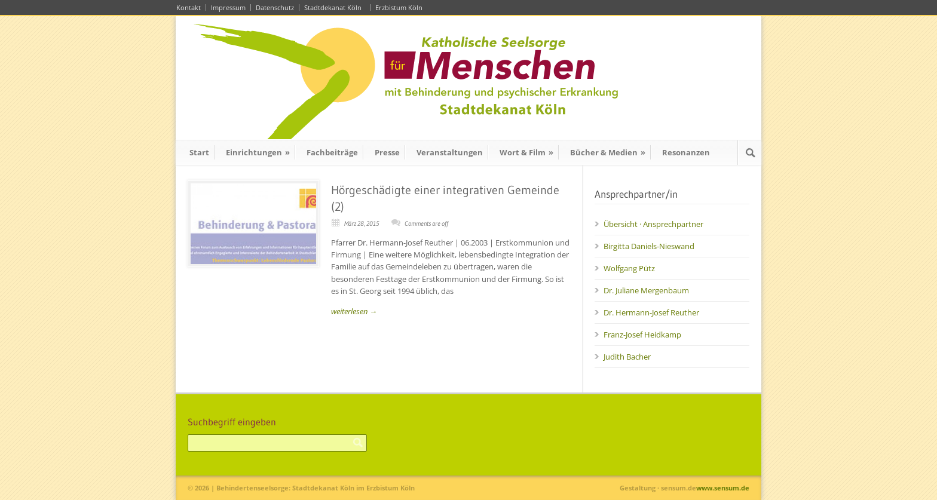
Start (199, 152)
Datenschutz (275, 7)
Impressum (228, 7)
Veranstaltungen (450, 152)
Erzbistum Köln (400, 7)
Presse (387, 152)
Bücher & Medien (607, 152)
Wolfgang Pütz (629, 268)
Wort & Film (526, 152)
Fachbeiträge (332, 152)
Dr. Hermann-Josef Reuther (651, 312)
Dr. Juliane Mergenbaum (646, 290)
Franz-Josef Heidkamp (642, 334)
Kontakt (188, 7)
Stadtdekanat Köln (334, 7)
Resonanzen (686, 152)
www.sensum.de (722, 487)
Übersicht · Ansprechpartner (653, 224)
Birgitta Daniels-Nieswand (649, 246)
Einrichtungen (258, 152)
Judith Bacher (627, 356)
